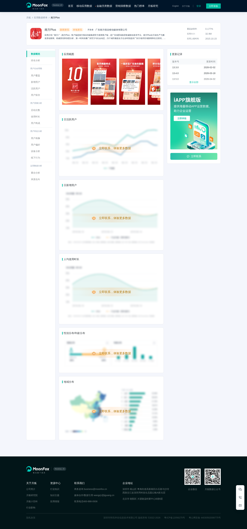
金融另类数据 (104, 6)
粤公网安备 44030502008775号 (205, 517)
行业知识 (54, 489)
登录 (198, 6)
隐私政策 (30, 517)
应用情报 (54, 501)
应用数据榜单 (40, 17)
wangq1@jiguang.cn (104, 495)
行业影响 (30, 507)
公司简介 (30, 489)
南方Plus (55, 17)
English (175, 6)
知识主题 (54, 495)
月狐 (28, 17)
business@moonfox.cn (95, 489)
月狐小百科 (32, 501)
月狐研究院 (32, 495)
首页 (70, 6)
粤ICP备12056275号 (174, 517)
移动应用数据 (84, 6)
